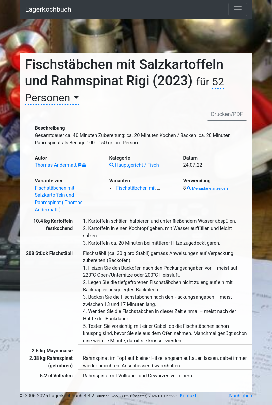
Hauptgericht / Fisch (134, 165)
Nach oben (240, 396)
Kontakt (188, 396)
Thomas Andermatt (56, 165)
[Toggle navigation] (237, 9)
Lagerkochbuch (48, 9)
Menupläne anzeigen (207, 188)
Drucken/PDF (227, 114)
